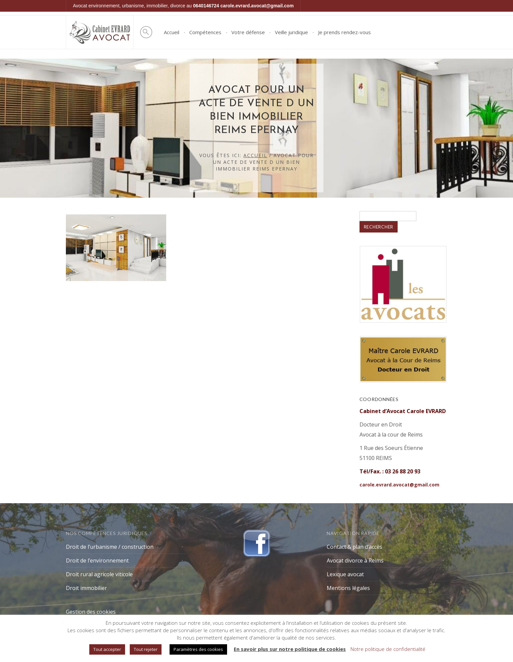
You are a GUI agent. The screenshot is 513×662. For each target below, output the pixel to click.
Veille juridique (291, 32)
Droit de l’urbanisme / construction (109, 546)
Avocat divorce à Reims (355, 560)
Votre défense (248, 32)
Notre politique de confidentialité (387, 649)
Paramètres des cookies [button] (198, 649)
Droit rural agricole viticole (99, 574)
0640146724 (206, 5)
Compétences (205, 32)
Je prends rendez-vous (344, 32)
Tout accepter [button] (107, 649)
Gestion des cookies (91, 611)
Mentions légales (348, 588)
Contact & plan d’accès (354, 546)
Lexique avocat (345, 574)
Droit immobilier (86, 588)
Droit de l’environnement (97, 560)
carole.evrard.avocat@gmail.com (257, 5)
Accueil (171, 32)
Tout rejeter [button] (146, 649)
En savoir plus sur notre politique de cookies (290, 649)
